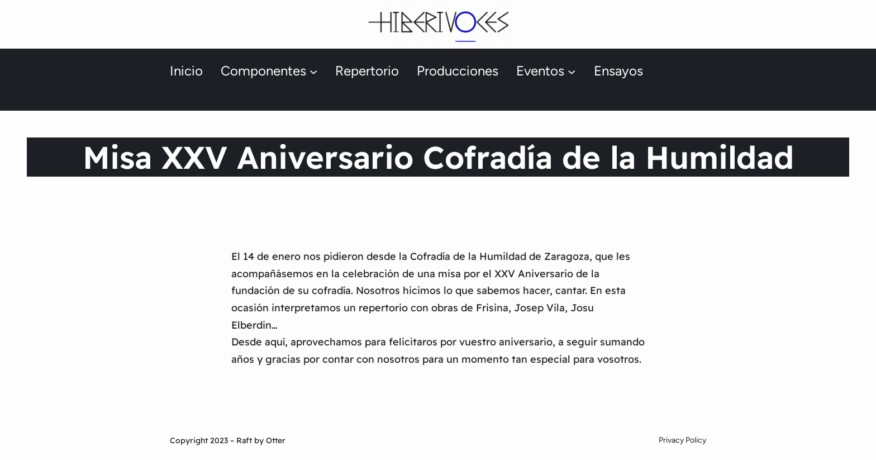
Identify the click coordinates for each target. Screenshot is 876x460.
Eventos (540, 71)
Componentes (263, 71)
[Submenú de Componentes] (313, 71)
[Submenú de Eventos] (571, 71)
